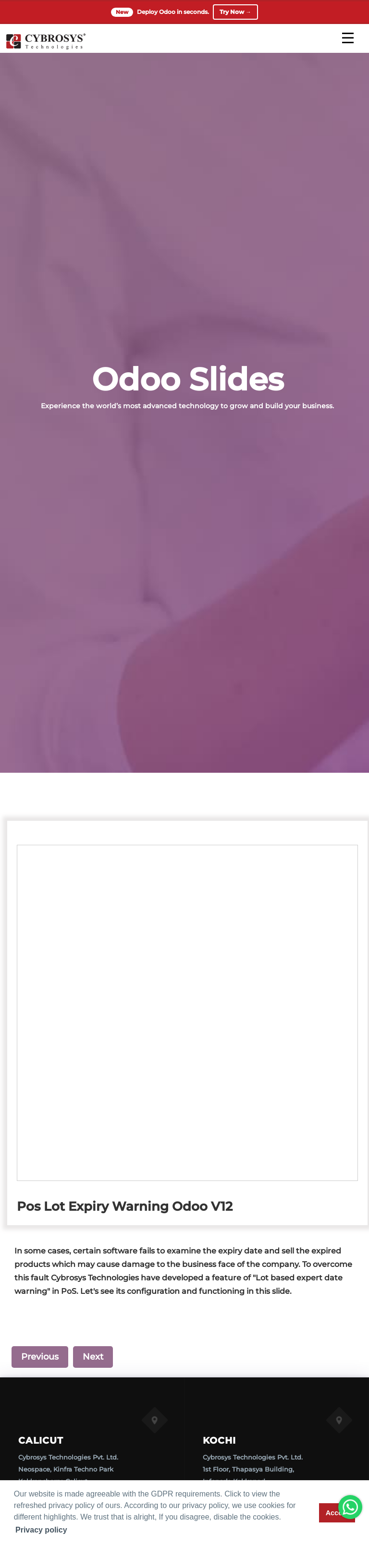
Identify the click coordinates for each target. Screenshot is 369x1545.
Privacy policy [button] (41, 1530)
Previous (40, 1356)
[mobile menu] (348, 38)
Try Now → (235, 11)
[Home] (45, 48)
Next (93, 1356)
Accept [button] (337, 1513)
